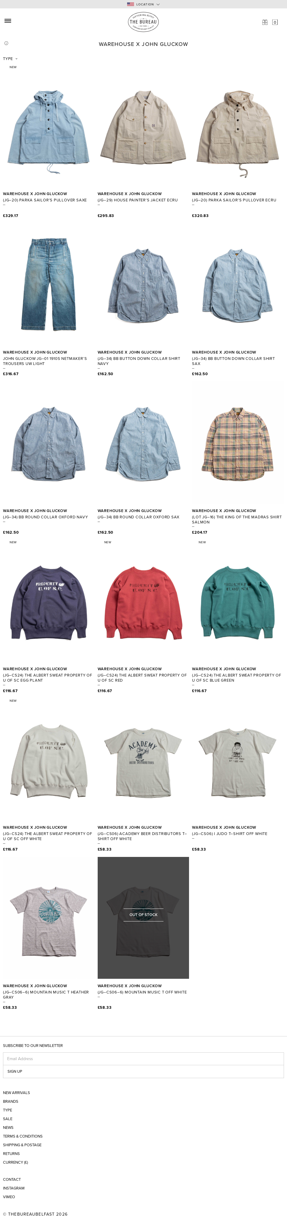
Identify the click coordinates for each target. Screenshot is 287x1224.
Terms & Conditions (23, 1136)
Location (140, 4)
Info (6, 43)
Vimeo (9, 1197)
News (8, 1128)
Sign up (15, 1071)
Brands (10, 1102)
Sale (7, 1119)
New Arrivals (16, 1093)
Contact (12, 1180)
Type (8, 58)
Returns (11, 1154)
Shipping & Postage (22, 1145)
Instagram (14, 1188)
